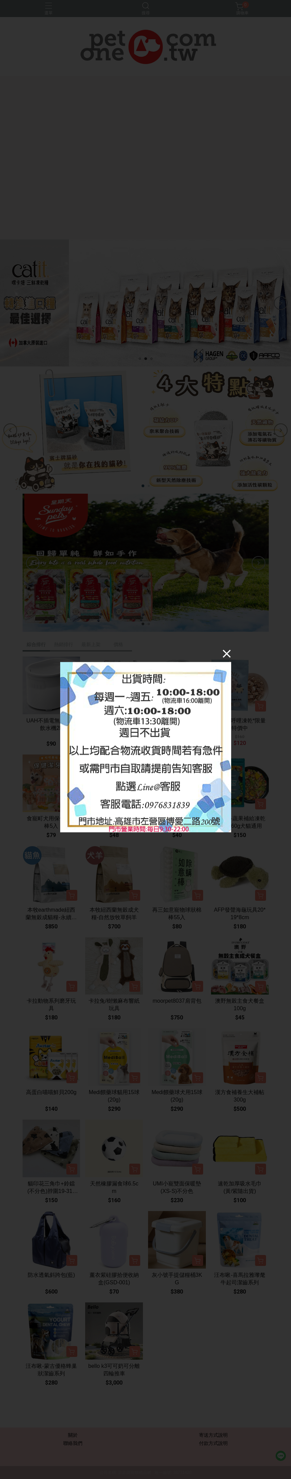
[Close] (227, 653)
